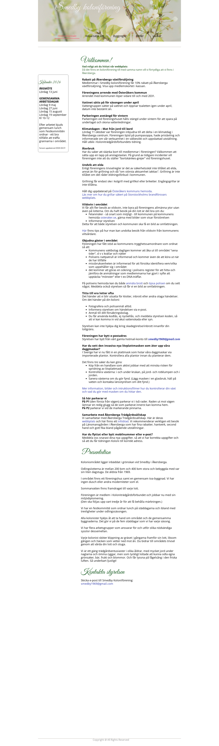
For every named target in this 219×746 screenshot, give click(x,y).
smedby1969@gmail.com (164, 339)
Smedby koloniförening (87, 7)
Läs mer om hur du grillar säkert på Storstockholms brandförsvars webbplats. (124, 196)
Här (84, 230)
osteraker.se (108, 217)
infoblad (123, 421)
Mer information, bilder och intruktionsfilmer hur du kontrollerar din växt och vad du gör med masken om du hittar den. (129, 390)
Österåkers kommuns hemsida (132, 191)
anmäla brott (134, 283)
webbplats (88, 421)
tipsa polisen (157, 283)
